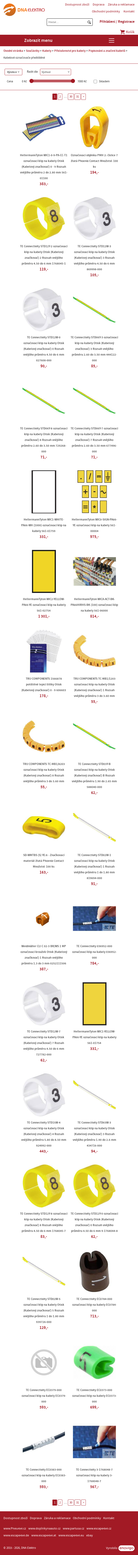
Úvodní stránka (13, 50)
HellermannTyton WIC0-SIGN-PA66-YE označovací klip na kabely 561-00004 (94, 525)
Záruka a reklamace (121, 4)
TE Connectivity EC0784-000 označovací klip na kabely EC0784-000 (94, 1304)
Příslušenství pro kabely (70, 50)
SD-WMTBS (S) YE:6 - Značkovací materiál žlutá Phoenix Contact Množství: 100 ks (43, 861)
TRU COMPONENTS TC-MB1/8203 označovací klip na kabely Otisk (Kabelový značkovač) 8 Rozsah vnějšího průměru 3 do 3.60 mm (44, 772)
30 (70, 96)
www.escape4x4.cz (98, 1528)
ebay (89, 1535)
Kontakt (129, 11)
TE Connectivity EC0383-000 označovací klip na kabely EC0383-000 (44, 1475)
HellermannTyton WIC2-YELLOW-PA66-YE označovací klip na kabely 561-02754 (44, 605)
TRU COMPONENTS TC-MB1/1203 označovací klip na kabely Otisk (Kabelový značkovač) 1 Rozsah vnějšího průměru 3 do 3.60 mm (94, 687)
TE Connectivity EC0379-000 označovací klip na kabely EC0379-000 (44, 1395)
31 (77, 96)
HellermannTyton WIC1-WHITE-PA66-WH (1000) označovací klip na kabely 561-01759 (43, 525)
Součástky (32, 50)
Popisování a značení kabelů (107, 50)
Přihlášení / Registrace (117, 22)
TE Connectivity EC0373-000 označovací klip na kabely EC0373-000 (94, 1395)
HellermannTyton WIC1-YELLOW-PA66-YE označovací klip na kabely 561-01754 (94, 1037)
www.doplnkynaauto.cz (44, 1528)
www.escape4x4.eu (71, 1535)
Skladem (104, 81)
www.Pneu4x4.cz (14, 1528)
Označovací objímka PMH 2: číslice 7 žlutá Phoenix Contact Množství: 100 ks (94, 161)
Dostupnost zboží (77, 4)
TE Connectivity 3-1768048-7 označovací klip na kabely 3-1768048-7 (94, 1475)
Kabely (46, 50)
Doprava (98, 4)
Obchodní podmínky (106, 11)
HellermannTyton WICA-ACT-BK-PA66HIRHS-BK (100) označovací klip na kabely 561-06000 (94, 605)
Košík (127, 32)
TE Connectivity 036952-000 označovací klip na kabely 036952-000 (94, 952)
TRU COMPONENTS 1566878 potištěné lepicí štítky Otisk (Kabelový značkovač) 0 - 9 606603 (43, 684)
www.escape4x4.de (16, 1535)
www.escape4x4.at (43, 1535)
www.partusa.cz (73, 1528)
